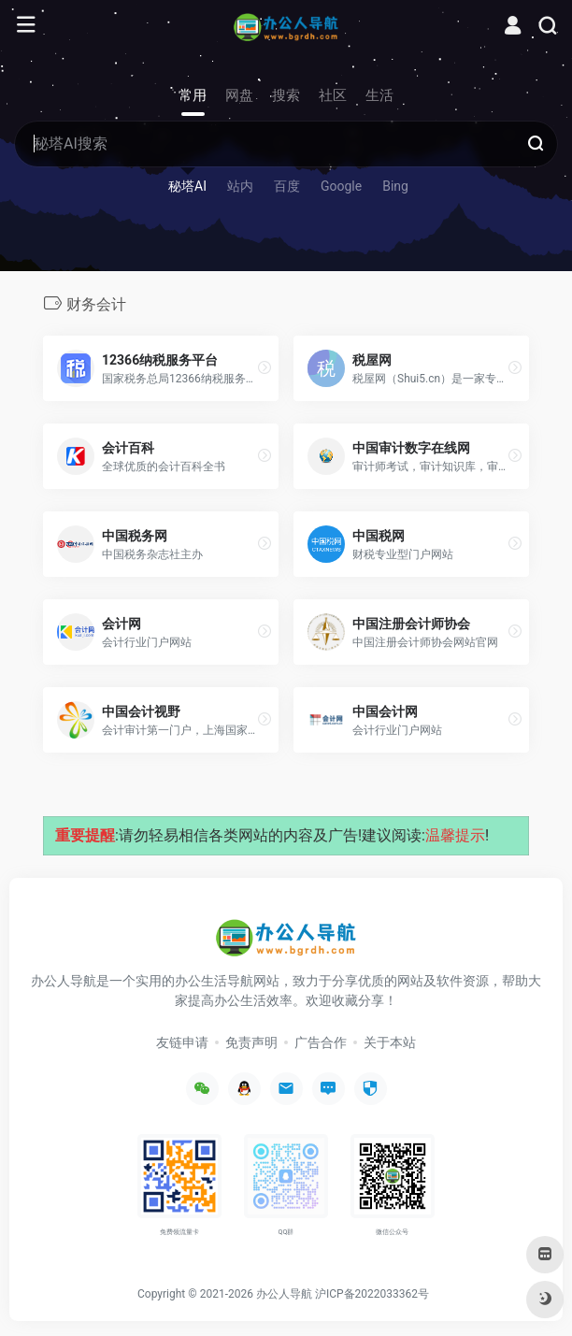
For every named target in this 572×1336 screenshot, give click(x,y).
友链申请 (182, 1042)
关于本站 (390, 1042)
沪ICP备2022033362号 (372, 1293)
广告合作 (320, 1042)
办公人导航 (284, 1293)
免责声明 (251, 1042)
